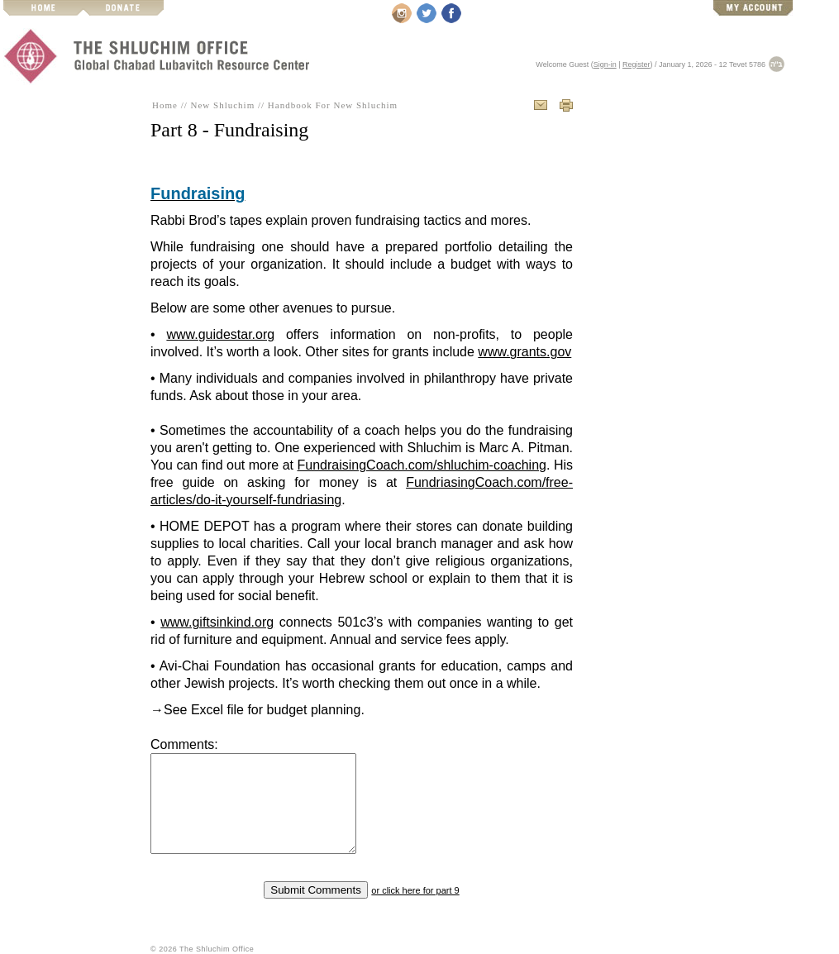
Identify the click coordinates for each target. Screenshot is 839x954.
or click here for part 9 (415, 890)
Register (636, 64)
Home (165, 105)
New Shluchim (223, 105)
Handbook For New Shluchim (333, 105)
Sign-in (605, 64)
